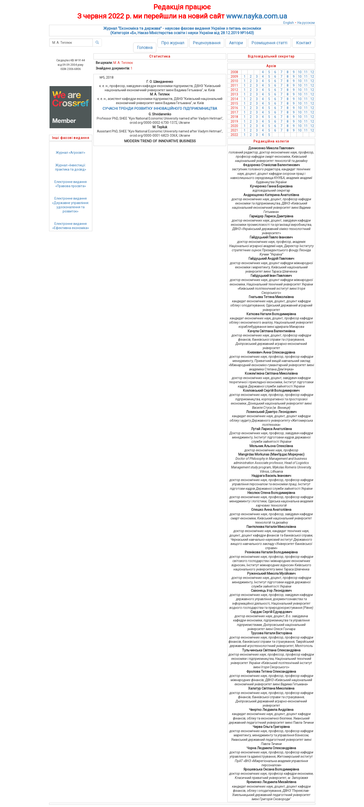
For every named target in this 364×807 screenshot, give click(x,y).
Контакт (303, 42)
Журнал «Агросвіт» (70, 152)
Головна (145, 47)
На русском (306, 23)
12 (312, 72)
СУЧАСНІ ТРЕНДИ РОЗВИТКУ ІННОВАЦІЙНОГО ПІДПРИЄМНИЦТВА (160, 108)
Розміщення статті (269, 42)
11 (306, 72)
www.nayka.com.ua (256, 16)
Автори (236, 42)
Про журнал (172, 42)
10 (300, 72)
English (288, 23)
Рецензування (207, 42)
